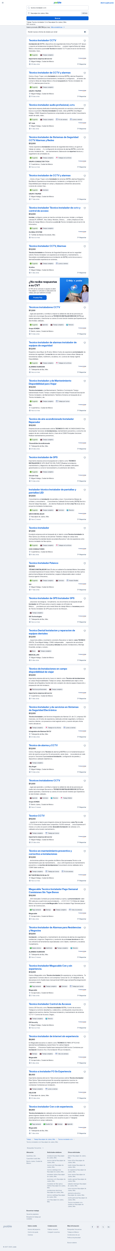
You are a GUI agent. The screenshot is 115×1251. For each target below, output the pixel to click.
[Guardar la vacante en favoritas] (85, 41)
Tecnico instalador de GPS (43, 457)
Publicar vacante (53, 1229)
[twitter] (103, 1227)
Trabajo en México (73, 1232)
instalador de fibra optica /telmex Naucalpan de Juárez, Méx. (56, 1186)
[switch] (85, 32)
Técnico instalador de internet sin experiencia (54, 1036)
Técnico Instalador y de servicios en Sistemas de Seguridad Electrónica (54, 709)
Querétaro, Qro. (31, 1156)
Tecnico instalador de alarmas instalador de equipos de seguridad (53, 344)
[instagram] (98, 1227)
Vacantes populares (32, 1214)
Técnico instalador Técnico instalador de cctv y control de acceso (54, 209)
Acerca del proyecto (34, 1229)
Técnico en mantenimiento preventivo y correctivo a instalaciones (50, 852)
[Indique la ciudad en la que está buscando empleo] (57, 13)
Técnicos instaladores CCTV (44, 307)
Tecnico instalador (39, 527)
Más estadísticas (58, 27)
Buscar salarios (72, 1242)
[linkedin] (109, 1227)
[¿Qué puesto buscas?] (57, 7)
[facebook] (92, 1227)
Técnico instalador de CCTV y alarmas (50, 72)
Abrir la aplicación (107, 3)
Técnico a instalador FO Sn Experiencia (50, 1071)
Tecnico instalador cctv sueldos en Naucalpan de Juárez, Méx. (75, 1204)
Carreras (30, 1235)
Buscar (57, 18)
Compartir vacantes (54, 1232)
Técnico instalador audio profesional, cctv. (52, 104)
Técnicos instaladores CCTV (44, 780)
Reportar (81, 64)
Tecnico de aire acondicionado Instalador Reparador (51, 421)
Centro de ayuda (33, 1232)
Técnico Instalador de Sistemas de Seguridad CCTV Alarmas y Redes (53, 139)
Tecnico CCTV (37, 815)
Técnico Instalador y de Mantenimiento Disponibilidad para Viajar (50, 382)
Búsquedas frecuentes (35, 1148)
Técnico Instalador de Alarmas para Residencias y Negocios (55, 929)
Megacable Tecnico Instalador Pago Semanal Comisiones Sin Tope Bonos (53, 891)
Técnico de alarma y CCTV (43, 745)
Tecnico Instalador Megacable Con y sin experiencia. (50, 967)
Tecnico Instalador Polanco (43, 563)
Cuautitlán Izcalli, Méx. (33, 1158)
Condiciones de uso (73, 1235)
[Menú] (3, 3)
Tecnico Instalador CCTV (42, 40)
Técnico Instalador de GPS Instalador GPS (51, 598)
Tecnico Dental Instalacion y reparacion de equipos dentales (52, 632)
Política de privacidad (73, 1237)
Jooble (14, 1247)
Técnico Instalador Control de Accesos (50, 1004)
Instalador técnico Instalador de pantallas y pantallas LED (52, 491)
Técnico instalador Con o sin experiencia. (51, 1106)
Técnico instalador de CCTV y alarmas (50, 175)
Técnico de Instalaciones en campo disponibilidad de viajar (48, 670)
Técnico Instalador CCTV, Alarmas (47, 246)
